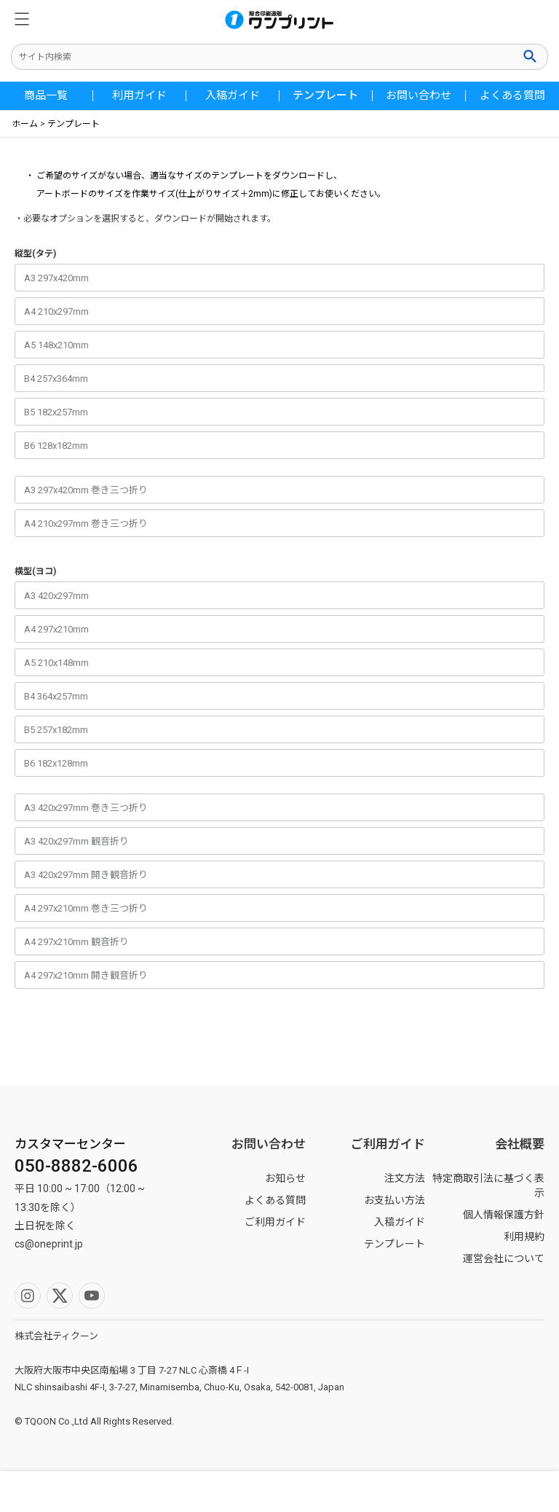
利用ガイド (139, 95)
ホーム (25, 124)
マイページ (210, 1491)
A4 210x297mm (56, 311)
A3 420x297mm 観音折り (76, 841)
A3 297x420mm (56, 278)
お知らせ (285, 1178)
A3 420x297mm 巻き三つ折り (86, 807)
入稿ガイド (232, 95)
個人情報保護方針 (503, 1215)
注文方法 (404, 1178)
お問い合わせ (418, 95)
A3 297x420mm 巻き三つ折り (86, 490)
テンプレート (325, 95)
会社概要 (519, 1144)
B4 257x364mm (56, 378)
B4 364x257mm (56, 696)
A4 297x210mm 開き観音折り (86, 975)
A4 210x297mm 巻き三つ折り (86, 523)
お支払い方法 (394, 1200)
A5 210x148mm (56, 662)
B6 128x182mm (56, 445)
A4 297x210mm (56, 629)
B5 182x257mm (56, 412)
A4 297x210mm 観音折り (76, 941)
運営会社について (503, 1258)
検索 (531, 56)
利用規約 (524, 1236)
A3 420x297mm (56, 595)
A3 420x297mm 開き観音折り (86, 874)
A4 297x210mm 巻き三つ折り (86, 908)
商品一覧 (46, 95)
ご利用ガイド (275, 1222)
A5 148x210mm (56, 345)
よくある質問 (512, 95)
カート (489, 1491)
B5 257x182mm (56, 729)
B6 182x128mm (56, 763)
